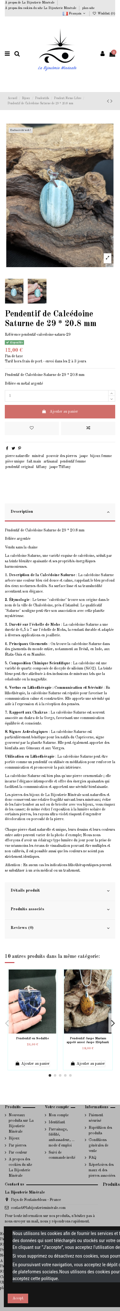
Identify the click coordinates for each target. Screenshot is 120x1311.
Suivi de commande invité (62, 1155)
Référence (12, 335)
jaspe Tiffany (60, 467)
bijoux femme (101, 456)
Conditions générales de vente (98, 1145)
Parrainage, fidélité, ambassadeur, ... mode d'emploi (62, 1137)
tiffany (41, 467)
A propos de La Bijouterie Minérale (30, 2)
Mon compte (58, 1115)
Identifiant (57, 1122)
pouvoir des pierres (61, 456)
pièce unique (14, 462)
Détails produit (60, 891)
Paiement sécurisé (96, 1118)
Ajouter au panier (60, 411)
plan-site (88, 8)
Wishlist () (103, 13)
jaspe (83, 456)
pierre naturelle (17, 456)
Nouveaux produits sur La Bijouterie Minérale (21, 1123)
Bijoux (14, 1138)
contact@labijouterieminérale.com (38, 1208)
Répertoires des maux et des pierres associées (102, 1170)
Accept (17, 1298)
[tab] (60, 512)
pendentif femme (73, 462)
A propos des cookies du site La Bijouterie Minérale (41, 8)
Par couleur (18, 1153)
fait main (34, 462)
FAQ (92, 1158)
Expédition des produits (100, 1130)
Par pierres (17, 1145)
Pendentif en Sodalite (32, 1038)
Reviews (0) (60, 928)
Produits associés (60, 910)
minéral (38, 456)
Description (60, 512)
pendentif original (19, 467)
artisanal (51, 462)
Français (74, 13)
